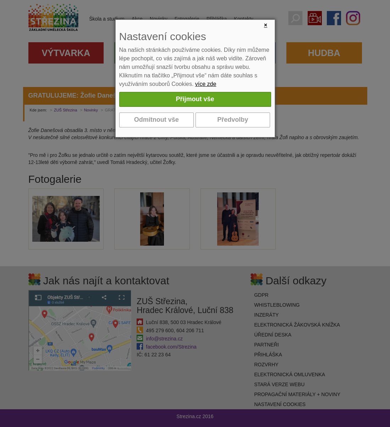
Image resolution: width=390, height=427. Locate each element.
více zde (205, 84)
